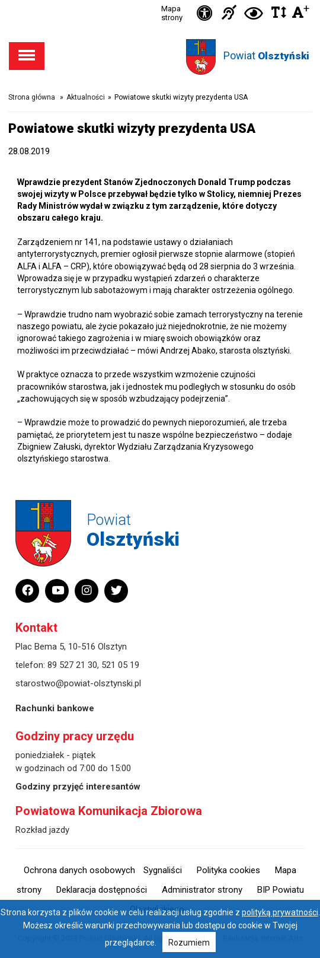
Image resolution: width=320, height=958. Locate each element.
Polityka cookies (228, 870)
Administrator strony (202, 889)
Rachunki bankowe (54, 708)
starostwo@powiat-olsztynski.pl (78, 683)
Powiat (266, 55)
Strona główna (31, 97)
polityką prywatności (280, 912)
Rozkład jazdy (42, 830)
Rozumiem (189, 942)
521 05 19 (120, 665)
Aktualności (85, 97)
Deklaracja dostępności (101, 889)
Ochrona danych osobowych (79, 870)
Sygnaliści (162, 870)
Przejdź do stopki (160, 0)
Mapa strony (172, 13)
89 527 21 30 (72, 665)
